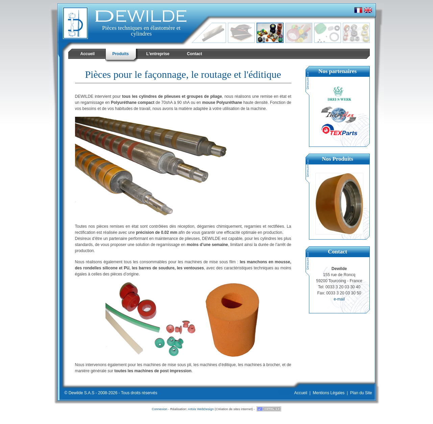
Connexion (159, 409)
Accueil (300, 392)
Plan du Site (361, 392)
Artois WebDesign (201, 409)
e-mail (339, 299)
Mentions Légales (328, 392)
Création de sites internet (234, 409)
